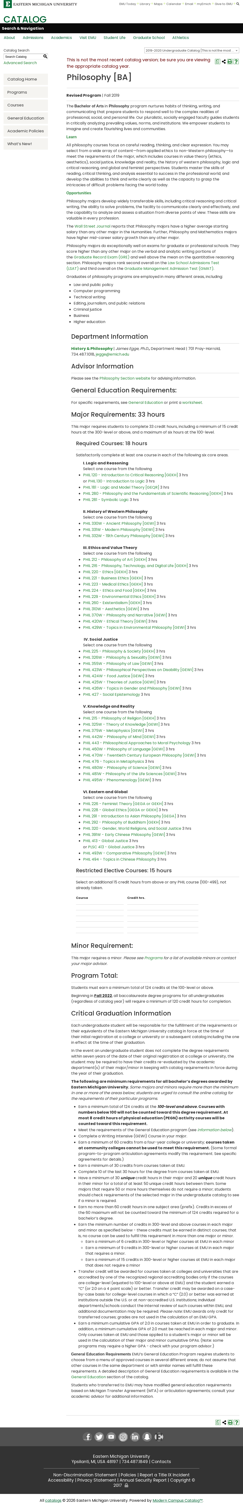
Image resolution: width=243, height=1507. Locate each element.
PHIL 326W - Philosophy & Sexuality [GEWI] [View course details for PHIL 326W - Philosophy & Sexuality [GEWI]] (122, 657)
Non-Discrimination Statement (85, 1475)
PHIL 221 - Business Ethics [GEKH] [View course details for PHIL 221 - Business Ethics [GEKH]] (113, 578)
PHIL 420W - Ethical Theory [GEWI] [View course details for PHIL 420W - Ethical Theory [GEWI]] (115, 621)
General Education (25, 118)
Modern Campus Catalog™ (178, 1500)
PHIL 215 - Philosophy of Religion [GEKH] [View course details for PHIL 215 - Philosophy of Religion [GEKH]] (119, 718)
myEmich (204, 4)
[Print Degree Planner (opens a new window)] (217, 61)
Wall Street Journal (92, 226)
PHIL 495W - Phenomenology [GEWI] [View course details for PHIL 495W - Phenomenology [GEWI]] (117, 780)
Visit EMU (87, 37)
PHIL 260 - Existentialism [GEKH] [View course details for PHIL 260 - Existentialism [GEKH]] (112, 603)
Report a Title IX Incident (165, 1475)
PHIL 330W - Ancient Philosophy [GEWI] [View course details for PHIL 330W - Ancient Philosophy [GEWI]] (119, 523)
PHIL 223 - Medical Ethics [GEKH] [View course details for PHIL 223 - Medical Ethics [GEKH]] (113, 584)
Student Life (115, 37)
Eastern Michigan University (121, 1456)
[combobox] (191, 50)
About (9, 37)
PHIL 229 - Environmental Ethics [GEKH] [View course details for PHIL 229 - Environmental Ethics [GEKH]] (119, 596)
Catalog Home (22, 79)
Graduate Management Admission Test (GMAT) (169, 268)
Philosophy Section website (124, 378)
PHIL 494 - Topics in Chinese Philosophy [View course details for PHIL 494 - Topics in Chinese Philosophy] (119, 859)
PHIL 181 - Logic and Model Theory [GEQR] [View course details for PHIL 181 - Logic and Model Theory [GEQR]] (121, 487)
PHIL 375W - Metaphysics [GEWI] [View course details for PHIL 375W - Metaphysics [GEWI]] (113, 730)
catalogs (53, 1500)
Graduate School (149, 37)
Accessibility (61, 1480)
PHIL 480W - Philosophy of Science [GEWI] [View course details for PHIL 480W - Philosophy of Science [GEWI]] (122, 767)
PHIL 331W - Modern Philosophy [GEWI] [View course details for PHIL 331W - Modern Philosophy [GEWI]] (118, 529)
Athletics (180, 37)
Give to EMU (224, 4)
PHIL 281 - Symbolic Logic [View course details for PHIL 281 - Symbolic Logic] (106, 499)
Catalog (25, 19)
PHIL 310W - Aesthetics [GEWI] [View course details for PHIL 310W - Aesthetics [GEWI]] (111, 609)
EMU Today (127, 4)
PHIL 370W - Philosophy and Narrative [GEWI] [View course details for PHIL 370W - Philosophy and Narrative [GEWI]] (125, 615)
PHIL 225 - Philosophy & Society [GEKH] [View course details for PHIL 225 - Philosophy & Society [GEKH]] (119, 651)
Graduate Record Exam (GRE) (102, 257)
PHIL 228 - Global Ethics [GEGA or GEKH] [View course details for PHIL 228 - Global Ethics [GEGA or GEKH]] (120, 810)
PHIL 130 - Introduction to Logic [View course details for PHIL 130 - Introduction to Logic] (116, 481)
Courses (15, 105)
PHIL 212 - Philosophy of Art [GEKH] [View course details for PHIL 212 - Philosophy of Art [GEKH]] (115, 559)
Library (145, 4)
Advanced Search (20, 63)
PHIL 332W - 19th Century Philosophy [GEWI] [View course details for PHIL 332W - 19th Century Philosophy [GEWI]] (123, 536)
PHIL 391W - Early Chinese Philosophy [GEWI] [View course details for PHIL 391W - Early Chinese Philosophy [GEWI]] (124, 834)
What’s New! (19, 144)
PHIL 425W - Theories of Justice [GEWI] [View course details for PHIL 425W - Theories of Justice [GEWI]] (119, 682)
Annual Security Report (143, 1480)
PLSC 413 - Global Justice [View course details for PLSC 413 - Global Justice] (111, 847)
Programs (17, 92)
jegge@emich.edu (112, 354)
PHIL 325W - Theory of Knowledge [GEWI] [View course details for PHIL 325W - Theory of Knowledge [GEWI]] (121, 724)
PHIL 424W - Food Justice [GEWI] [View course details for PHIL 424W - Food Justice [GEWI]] (113, 676)
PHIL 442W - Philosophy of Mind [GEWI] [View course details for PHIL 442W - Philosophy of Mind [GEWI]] (119, 736)
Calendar (173, 4)
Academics (61, 37)
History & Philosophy (92, 348)
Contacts (161, 1461)
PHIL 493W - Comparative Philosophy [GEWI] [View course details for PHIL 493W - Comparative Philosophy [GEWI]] (124, 853)
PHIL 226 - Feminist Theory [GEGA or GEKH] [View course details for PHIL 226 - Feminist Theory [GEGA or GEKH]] (123, 803)
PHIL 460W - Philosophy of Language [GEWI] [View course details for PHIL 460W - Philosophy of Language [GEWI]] (124, 749)
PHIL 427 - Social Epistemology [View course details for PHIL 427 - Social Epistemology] (111, 694)
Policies (128, 1475)
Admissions (33, 37)
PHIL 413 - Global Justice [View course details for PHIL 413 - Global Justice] (105, 841)
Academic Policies (25, 131)
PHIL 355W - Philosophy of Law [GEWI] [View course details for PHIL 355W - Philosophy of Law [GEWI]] (118, 663)
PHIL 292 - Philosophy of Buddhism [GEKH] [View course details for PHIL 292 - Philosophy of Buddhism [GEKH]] (121, 822)
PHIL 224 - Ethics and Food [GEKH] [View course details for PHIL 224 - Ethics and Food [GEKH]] (114, 590)
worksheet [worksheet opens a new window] (192, 402)
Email (189, 4)
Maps (158, 4)
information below (214, 1130)
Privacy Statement (96, 1480)
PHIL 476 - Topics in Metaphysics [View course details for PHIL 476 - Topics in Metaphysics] (113, 761)
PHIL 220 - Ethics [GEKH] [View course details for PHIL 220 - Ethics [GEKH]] (105, 572)
